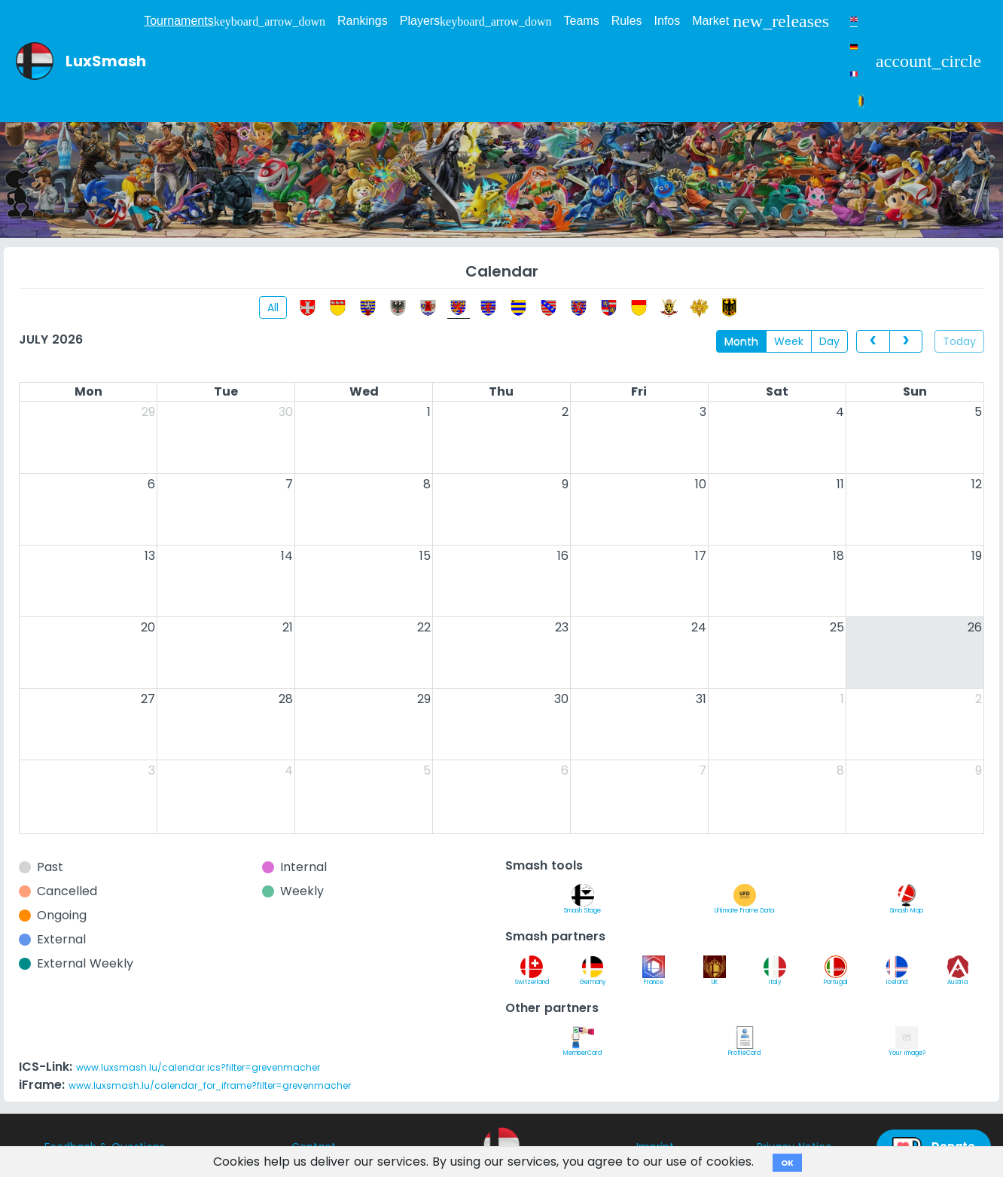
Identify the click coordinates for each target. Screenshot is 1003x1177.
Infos (667, 20)
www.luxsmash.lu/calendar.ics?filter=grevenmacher (198, 1067)
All (273, 307)
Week (788, 341)
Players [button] (476, 21)
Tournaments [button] (234, 21)
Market (760, 21)
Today (959, 341)
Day (829, 341)
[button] (928, 61)
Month (741, 341)
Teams (581, 20)
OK (787, 1163)
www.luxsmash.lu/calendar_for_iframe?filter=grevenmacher (210, 1085)
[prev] (872, 341)
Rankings (362, 20)
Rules (626, 20)
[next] (905, 341)
